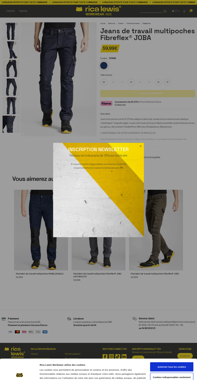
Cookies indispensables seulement (171, 356)
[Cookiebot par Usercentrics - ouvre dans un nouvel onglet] (19, 374)
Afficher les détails (50, 374)
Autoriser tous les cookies (172, 346)
